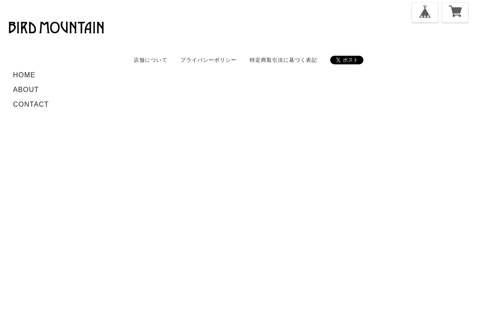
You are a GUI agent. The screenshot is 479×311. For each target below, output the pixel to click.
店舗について (150, 60)
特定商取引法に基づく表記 (283, 60)
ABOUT (26, 89)
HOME (24, 75)
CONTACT (31, 104)
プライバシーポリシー (208, 60)
